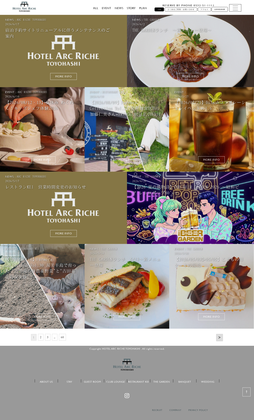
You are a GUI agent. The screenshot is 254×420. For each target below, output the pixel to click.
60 (62, 337)
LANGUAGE (219, 9)
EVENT (106, 8)
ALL (95, 8)
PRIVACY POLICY (198, 410)
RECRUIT (157, 410)
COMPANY (175, 410)
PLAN (143, 8)
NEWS (119, 8)
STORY (131, 8)
